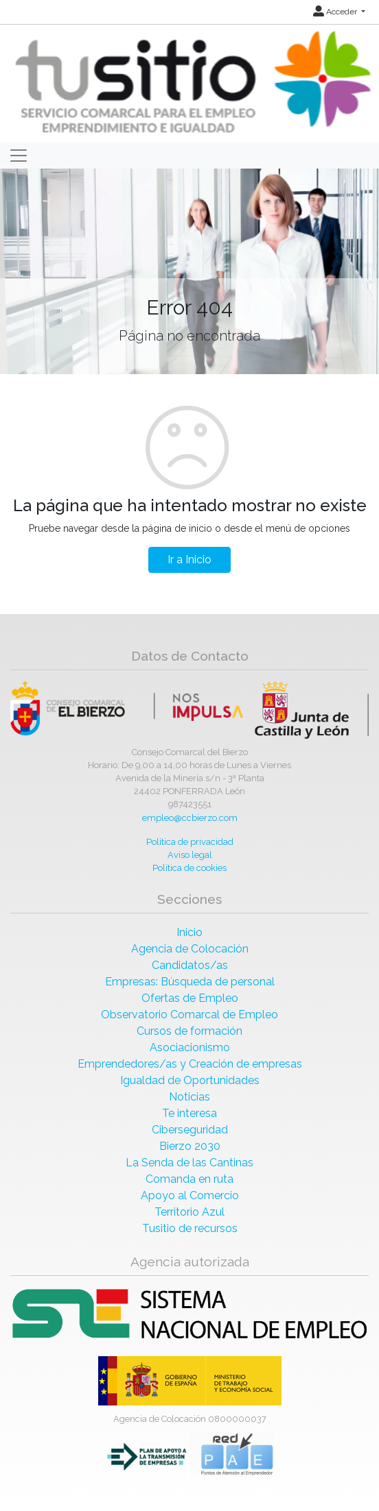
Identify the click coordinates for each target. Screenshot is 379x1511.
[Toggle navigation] (18, 156)
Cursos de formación (189, 1030)
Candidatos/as (190, 965)
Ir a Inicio (189, 559)
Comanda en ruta (189, 1179)
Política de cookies (189, 868)
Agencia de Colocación (190, 948)
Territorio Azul (189, 1211)
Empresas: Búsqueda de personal (190, 981)
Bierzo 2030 (189, 1146)
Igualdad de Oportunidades (190, 1080)
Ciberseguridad (190, 1129)
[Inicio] (191, 82)
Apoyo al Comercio (190, 1195)
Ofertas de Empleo (189, 998)
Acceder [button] (336, 11)
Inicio (189, 932)
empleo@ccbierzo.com (190, 818)
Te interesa (189, 1113)
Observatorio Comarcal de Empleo (189, 1014)
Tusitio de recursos (190, 1228)
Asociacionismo (190, 1047)
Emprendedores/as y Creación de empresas (190, 1063)
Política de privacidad (189, 842)
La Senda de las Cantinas (189, 1162)
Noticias (189, 1096)
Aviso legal (190, 855)
